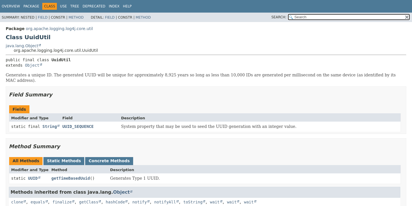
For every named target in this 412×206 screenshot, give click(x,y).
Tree (74, 6)
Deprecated (94, 6)
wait (215, 202)
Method (76, 17)
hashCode (115, 202)
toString (193, 202)
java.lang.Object (22, 45)
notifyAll (165, 202)
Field (42, 17)
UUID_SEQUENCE (78, 126)
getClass (88, 202)
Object (32, 65)
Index (114, 6)
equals (38, 202)
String (50, 126)
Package (31, 6)
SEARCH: (279, 17)
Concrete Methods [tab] (109, 161)
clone (17, 202)
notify (139, 202)
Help (127, 6)
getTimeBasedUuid (70, 178)
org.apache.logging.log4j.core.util (59, 28)
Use (63, 6)
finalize (61, 202)
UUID (33, 178)
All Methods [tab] (26, 161)
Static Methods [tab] (64, 161)
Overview (11, 6)
